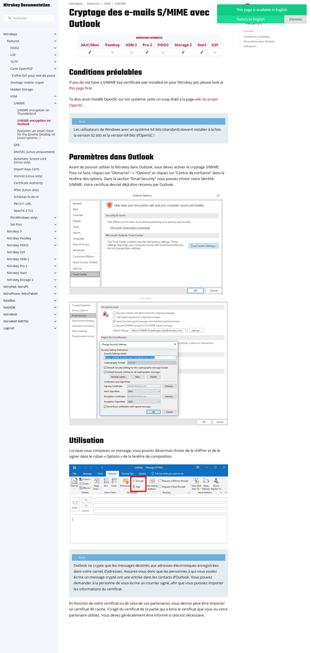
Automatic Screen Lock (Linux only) (30, 160)
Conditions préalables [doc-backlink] (105, 73)
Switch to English (251, 19)
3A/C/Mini (90, 44)
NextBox (9, 300)
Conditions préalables (257, 36)
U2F (13, 55)
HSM (13, 96)
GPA (17, 145)
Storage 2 (183, 44)
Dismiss (295, 19)
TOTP (14, 62)
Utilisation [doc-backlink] (86, 441)
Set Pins (16, 224)
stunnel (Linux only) (28, 176)
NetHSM (9, 307)
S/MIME (19, 103)
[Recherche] (29, 18)
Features (13, 41)
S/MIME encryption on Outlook (34, 122)
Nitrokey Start (17, 273)
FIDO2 (14, 48)
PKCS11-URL (22, 204)
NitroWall (10, 314)
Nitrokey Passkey (19, 238)
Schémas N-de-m (26, 197)
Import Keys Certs (27, 169)
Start (201, 44)
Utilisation (250, 46)
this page (76, 88)
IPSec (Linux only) (26, 190)
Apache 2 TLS (23, 211)
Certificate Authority (28, 183)
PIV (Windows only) (23, 217)
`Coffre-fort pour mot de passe (32, 75)
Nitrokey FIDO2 (18, 245)
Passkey (112, 44)
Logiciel (8, 328)
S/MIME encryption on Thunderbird (33, 112)
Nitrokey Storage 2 (20, 280)
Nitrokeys (10, 34)
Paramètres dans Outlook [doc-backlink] (111, 157)
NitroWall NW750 (15, 321)
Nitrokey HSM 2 (18, 259)
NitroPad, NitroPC (16, 287)
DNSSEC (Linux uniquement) (34, 152)
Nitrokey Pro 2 (17, 266)
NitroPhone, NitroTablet (20, 293)
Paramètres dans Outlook (259, 41)
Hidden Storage (21, 89)
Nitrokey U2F (16, 252)
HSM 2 (131, 44)
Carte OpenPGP (21, 69)
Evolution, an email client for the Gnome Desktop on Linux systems (36, 134)
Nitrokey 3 (14, 231)
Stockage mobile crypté (27, 82)
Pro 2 (147, 44)
